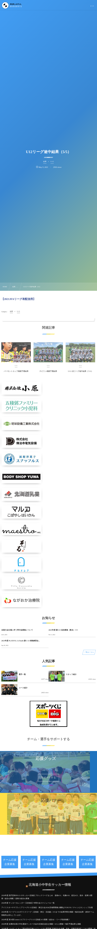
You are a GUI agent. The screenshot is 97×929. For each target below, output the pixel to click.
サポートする (48, 777)
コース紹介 (23, 688)
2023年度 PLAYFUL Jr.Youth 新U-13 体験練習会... (20, 641)
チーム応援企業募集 (9, 862)
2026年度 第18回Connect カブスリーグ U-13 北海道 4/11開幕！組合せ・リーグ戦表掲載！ (35, 920)
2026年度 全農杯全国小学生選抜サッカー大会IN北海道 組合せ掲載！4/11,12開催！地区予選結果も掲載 (41, 924)
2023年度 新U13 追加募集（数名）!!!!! (63, 630)
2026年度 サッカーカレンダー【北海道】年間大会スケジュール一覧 (28, 903)
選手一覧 (22, 674)
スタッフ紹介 (71, 674)
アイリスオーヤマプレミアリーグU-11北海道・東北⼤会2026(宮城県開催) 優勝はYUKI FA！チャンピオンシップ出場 (47, 907)
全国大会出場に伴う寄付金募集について (17, 630)
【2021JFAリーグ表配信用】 (18, 299)
